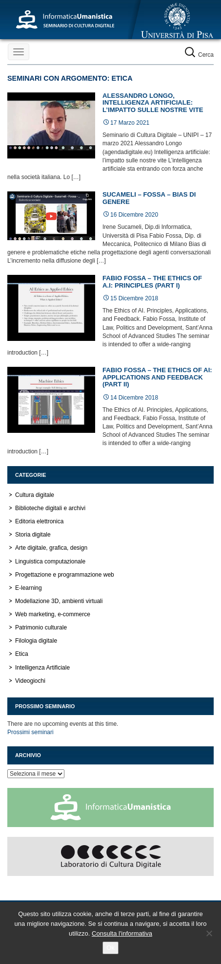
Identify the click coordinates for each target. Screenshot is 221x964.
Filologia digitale (36, 640)
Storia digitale (33, 534)
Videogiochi (30, 680)
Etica (21, 653)
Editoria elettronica (39, 521)
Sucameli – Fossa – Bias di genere (149, 198)
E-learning (28, 587)
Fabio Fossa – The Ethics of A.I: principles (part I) (152, 281)
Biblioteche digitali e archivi (50, 508)
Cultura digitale (34, 495)
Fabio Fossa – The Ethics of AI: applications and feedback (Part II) (157, 377)
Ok (110, 947)
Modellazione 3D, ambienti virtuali (58, 601)
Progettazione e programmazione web (64, 574)
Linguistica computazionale (50, 561)
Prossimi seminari (30, 732)
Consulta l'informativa (122, 933)
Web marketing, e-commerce (52, 614)
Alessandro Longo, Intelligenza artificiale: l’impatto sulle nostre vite (152, 102)
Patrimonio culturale (41, 627)
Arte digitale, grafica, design (51, 547)
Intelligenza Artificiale (42, 667)
